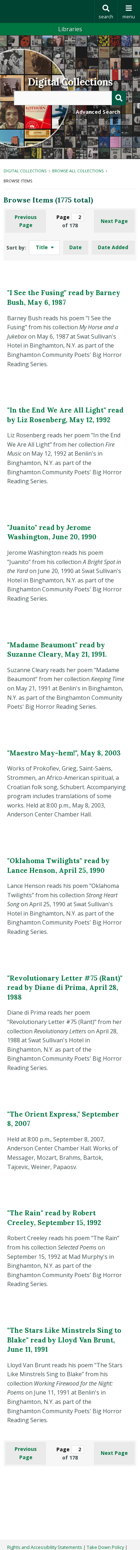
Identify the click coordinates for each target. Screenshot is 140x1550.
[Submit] (119, 98)
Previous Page (26, 221)
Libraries (70, 29)
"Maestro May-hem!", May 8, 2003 (64, 753)
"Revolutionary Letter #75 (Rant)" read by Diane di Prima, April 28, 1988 (64, 987)
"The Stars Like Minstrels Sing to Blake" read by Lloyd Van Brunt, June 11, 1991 (64, 1340)
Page (70, 217)
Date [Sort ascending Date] (75, 247)
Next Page (114, 221)
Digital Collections (70, 81)
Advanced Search (98, 111)
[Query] (70, 98)
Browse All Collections (78, 170)
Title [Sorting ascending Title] (42, 247)
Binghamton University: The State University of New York (47, 11)
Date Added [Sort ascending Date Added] (113, 247)
